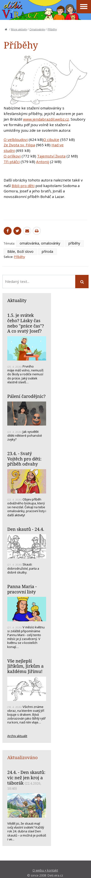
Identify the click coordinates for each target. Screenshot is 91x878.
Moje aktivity (19, 29)
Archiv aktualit (17, 736)
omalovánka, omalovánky (40, 243)
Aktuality (16, 300)
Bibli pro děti (23, 185)
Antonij (42, 161)
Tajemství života (51, 156)
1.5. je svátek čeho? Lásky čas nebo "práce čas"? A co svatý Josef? (25, 323)
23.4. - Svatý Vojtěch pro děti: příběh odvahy (24, 459)
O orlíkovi (12, 156)
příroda (47, 251)
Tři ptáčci (12, 161)
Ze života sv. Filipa (19, 144)
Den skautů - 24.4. (25, 529)
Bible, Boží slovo (20, 251)
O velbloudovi (16, 139)
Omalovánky (37, 29)
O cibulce (51, 139)
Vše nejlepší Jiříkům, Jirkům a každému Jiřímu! (25, 666)
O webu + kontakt (45, 870)
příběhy (74, 243)
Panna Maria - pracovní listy (22, 589)
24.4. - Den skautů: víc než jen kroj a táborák (26, 777)
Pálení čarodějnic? (26, 396)
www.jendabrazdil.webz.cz (46, 119)
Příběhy (52, 29)
